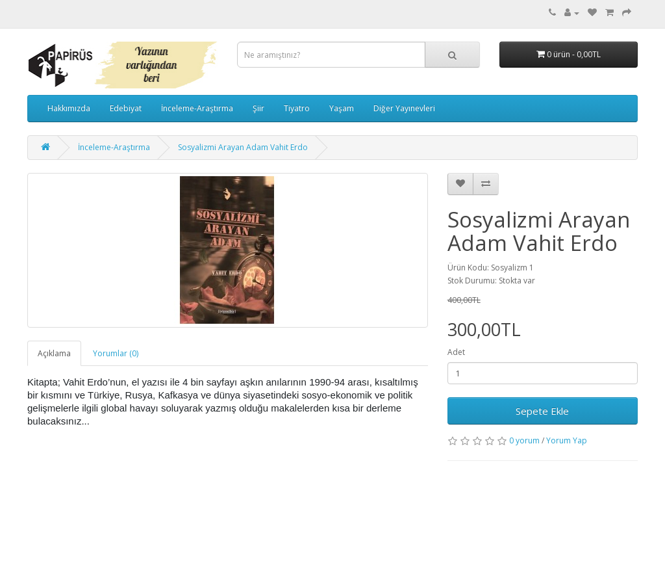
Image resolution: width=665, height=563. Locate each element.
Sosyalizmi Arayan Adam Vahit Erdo (243, 147)
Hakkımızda (68, 108)
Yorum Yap (566, 440)
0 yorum (524, 440)
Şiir (258, 108)
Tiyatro (297, 108)
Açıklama (54, 353)
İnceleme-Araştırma (197, 108)
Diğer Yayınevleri (404, 108)
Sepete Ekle (542, 410)
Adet (456, 352)
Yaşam (341, 108)
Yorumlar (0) (115, 353)
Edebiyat (126, 108)
